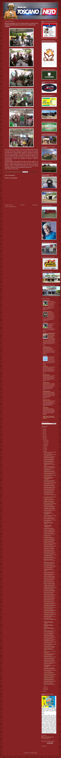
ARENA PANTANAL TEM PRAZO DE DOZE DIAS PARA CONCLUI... (49, 592)
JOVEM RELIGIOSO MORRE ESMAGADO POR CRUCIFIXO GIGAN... (48, 570)
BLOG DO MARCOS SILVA (47, 311)
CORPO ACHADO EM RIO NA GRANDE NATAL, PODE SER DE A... (49, 644)
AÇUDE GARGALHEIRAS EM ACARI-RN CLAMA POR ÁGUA (49, 511)
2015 (43, 437)
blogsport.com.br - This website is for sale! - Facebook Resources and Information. (49, 417)
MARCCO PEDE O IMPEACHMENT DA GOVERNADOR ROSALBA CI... (49, 603)
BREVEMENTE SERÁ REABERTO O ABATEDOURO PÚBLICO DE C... (49, 457)
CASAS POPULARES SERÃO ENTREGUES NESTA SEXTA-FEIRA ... (49, 495)
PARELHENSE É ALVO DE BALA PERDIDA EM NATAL (48, 469)
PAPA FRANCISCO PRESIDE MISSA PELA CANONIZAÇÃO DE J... (49, 567)
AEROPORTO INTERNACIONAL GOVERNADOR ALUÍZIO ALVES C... (49, 612)
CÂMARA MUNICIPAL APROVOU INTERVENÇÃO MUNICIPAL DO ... (49, 551)
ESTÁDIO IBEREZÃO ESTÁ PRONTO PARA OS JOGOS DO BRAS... (49, 553)
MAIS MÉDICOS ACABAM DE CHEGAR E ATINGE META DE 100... (49, 642)
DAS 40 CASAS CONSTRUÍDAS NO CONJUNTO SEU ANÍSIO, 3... (49, 638)
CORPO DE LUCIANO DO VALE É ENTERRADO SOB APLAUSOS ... (49, 659)
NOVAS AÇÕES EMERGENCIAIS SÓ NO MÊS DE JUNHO (49, 617)
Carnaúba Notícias (46, 382)
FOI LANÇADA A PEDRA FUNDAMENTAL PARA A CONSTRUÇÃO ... (47, 526)
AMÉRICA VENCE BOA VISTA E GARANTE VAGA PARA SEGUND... (49, 597)
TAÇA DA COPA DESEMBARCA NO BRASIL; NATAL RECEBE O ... (49, 633)
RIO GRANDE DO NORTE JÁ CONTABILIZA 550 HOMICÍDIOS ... (49, 537)
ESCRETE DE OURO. (46, 300)
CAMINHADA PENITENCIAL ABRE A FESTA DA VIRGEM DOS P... (49, 575)
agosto (45, 445)
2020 (43, 430)
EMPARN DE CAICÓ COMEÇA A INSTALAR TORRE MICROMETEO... (49, 467)
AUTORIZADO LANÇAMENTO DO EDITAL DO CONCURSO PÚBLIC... (49, 531)
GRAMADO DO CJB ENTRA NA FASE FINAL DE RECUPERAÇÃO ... (49, 608)
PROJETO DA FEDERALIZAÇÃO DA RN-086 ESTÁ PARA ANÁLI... (49, 572)
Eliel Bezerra (45, 366)
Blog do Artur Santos (46, 399)
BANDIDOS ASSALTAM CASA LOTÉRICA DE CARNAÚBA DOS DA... (49, 628)
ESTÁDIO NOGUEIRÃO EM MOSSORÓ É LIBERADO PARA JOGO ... (49, 504)
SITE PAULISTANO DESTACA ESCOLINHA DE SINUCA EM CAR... (49, 565)
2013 (43, 691)
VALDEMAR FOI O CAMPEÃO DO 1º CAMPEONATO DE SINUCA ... (49, 677)
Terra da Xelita (45, 322)
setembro (45, 444)
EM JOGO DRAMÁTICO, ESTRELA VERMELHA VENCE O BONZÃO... (49, 647)
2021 (43, 429)
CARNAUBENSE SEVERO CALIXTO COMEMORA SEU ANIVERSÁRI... (49, 508)
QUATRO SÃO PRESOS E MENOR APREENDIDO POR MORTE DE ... (49, 485)
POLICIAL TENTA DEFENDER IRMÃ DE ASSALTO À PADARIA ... (49, 516)
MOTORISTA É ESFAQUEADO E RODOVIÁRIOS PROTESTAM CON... (49, 557)
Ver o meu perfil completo (46, 738)
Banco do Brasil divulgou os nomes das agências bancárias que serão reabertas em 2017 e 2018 (49, 384)
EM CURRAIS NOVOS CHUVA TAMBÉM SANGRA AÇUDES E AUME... (49, 483)
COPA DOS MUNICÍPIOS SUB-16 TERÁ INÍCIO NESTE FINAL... (49, 476)
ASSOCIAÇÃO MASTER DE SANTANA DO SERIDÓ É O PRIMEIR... (49, 682)
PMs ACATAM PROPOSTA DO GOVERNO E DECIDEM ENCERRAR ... (49, 619)
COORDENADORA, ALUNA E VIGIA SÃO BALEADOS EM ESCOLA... (49, 471)
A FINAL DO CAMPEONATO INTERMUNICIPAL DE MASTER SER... (48, 649)
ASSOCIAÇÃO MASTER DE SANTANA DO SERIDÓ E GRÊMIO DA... (49, 663)
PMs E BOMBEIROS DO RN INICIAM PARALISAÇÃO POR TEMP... (49, 640)
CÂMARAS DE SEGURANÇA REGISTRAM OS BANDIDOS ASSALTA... (48, 622)
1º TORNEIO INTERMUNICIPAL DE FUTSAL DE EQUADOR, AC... (49, 673)
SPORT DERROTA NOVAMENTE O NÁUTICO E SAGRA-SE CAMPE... (49, 590)
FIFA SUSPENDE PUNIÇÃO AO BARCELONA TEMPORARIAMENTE (49, 610)
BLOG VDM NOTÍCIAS (46, 391)
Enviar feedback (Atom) (12, 206)
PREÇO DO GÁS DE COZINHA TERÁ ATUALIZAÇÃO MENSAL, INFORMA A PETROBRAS (48, 393)
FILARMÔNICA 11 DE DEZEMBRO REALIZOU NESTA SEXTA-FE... (48, 549)
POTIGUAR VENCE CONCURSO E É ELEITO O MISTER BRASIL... (49, 631)
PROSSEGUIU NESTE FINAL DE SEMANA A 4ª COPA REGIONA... (49, 502)
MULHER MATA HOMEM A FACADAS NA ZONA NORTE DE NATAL (49, 654)
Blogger (36, 752)
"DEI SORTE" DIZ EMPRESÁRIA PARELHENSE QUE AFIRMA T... (49, 459)
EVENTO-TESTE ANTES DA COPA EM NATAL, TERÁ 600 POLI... (49, 453)
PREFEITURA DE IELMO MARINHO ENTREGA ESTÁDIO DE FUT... (49, 579)
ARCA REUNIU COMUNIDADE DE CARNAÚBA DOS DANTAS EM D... (49, 668)
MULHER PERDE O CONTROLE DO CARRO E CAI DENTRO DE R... (49, 481)
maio (44, 449)
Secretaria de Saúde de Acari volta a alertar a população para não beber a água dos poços (48, 409)
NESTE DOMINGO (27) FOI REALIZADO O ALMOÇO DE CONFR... (48, 523)
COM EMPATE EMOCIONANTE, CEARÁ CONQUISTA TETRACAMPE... (49, 588)
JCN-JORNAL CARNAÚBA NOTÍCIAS (49, 333)
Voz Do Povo (45, 355)
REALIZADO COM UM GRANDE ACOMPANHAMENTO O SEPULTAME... (48, 478)
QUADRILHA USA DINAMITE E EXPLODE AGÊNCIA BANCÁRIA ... (49, 461)
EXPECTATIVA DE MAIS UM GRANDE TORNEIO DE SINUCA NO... (49, 473)
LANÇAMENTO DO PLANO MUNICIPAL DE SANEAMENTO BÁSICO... (49, 606)
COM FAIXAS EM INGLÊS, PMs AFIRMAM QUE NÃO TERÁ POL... (49, 636)
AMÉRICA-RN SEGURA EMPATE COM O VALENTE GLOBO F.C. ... (49, 455)
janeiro (45, 689)
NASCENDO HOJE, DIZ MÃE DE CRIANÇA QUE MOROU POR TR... (49, 586)
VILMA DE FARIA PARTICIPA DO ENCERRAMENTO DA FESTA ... (49, 492)
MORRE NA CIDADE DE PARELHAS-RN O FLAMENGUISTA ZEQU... (49, 518)
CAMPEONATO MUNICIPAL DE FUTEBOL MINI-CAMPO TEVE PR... (49, 533)
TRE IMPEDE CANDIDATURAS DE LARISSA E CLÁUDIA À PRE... (49, 499)
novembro (45, 441)
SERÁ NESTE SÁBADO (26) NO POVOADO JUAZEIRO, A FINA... (49, 581)
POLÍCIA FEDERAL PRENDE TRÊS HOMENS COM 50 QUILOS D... (49, 599)
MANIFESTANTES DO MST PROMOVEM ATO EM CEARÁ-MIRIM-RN (48, 625)
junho (44, 448)
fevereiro (45, 688)
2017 (43, 434)
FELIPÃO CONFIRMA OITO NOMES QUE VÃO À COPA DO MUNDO (49, 577)
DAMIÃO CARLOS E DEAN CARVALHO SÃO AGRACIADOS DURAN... (49, 546)
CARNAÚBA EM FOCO (46, 347)
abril (44, 451)
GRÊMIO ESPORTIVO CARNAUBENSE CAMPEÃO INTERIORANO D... (49, 675)
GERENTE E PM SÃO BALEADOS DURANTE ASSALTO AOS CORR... (49, 583)
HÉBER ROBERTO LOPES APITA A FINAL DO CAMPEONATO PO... (49, 490)
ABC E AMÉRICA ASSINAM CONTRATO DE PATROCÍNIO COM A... (49, 555)
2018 (43, 433)
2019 (43, 432)
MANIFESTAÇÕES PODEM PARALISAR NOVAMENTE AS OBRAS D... (49, 614)
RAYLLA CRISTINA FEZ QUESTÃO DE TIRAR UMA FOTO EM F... (49, 497)
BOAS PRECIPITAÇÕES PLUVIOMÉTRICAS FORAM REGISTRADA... (48, 513)
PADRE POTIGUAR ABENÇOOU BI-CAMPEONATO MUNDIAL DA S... (49, 661)
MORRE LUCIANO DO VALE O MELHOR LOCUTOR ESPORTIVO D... (49, 684)
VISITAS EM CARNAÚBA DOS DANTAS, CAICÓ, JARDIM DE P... (49, 670)
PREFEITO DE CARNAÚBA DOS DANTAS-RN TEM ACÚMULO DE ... (49, 506)
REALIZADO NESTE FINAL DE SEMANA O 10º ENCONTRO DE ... (49, 529)
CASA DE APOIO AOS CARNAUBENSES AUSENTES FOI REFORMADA (49, 666)
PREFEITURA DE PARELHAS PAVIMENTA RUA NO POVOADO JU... (49, 560)
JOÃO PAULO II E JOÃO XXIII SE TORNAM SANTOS (48, 535)
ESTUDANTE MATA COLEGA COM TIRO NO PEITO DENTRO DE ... (49, 601)
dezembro (45, 440)
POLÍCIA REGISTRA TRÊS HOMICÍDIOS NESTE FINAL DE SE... (49, 656)
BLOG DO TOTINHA (46, 374)
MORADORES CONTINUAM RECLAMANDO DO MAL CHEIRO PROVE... (49, 464)
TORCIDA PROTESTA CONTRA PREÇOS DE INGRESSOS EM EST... (49, 595)
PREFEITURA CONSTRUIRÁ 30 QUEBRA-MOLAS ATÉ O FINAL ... (49, 542)
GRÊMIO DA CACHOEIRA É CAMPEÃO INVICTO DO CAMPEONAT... (49, 544)
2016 (43, 436)
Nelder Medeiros (45, 407)
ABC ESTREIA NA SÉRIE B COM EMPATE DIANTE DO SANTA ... (48, 679)
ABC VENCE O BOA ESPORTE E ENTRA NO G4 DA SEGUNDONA (49, 540)
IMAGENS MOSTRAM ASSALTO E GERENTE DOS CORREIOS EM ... (49, 563)
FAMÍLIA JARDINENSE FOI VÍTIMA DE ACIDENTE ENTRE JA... (49, 520)
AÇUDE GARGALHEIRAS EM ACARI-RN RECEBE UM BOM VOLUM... (49, 488)
